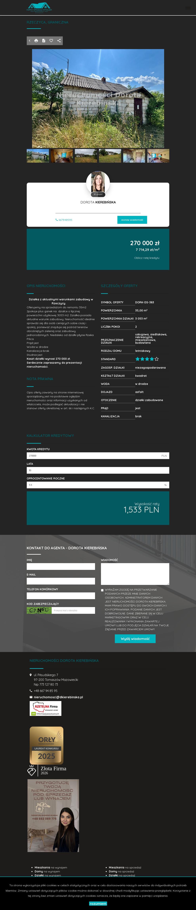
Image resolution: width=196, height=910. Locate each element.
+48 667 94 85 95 (45, 691)
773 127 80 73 (48, 684)
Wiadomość (109, 560)
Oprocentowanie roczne (46, 478)
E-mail (31, 574)
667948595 (64, 220)
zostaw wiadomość (132, 219)
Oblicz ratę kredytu (146, 258)
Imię (29, 560)
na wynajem (51, 867)
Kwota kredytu (38, 449)
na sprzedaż (125, 867)
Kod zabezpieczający (43, 604)
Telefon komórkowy (42, 589)
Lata (30, 464)
